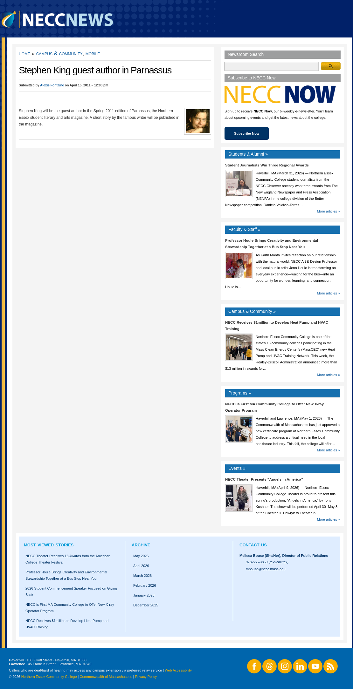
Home (24, 54)
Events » (237, 468)
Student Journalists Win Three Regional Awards (267, 165)
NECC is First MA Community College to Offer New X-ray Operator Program (69, 608)
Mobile (93, 54)
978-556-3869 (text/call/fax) (267, 562)
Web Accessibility (178, 670)
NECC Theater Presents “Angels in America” (264, 479)
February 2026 (144, 585)
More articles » (328, 211)
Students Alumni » (248, 154)
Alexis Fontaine (52, 85)
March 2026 (142, 576)
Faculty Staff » (244, 229)
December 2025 (145, 605)
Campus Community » (252, 311)
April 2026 (141, 566)
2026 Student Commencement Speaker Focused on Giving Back (71, 591)
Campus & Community (59, 54)
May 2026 (141, 556)
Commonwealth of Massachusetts (106, 677)
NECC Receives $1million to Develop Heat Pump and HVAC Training (66, 624)
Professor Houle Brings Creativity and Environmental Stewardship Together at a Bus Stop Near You (66, 575)
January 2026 (144, 595)
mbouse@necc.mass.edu (265, 569)
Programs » (239, 393)
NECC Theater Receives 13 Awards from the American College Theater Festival (67, 559)
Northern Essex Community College (49, 677)
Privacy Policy (146, 677)
